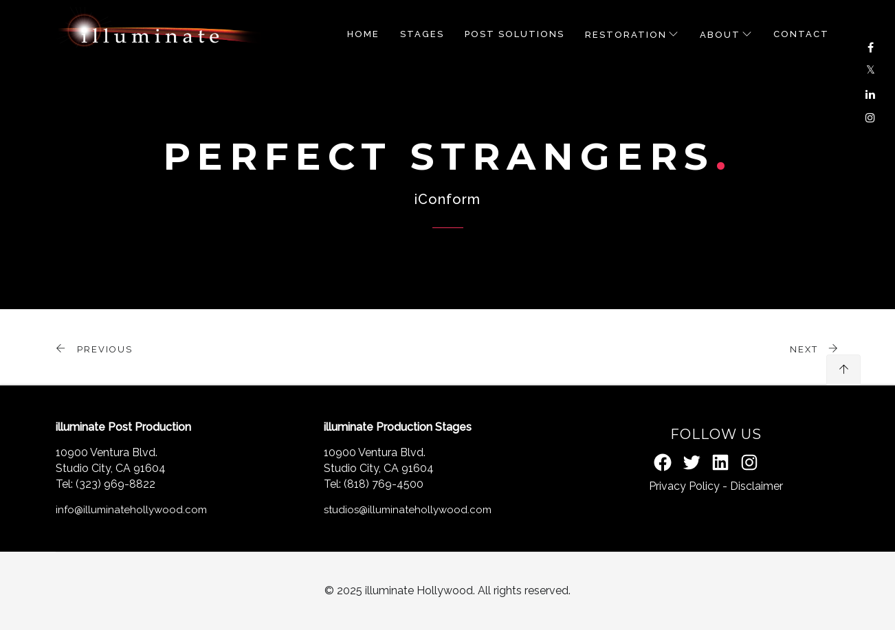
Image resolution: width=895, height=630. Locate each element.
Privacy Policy (684, 486)
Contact (801, 34)
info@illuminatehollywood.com (131, 510)
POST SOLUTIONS (514, 34)
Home (363, 34)
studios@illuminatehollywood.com (407, 510)
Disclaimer (756, 486)
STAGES (422, 34)
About (720, 35)
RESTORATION (626, 35)
